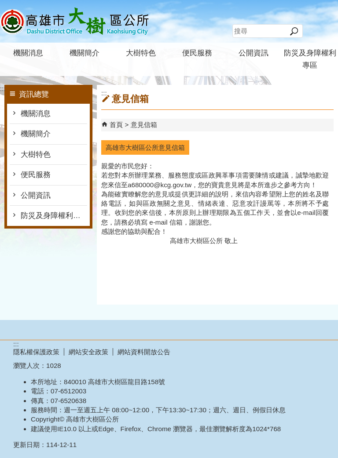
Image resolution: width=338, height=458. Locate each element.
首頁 (116, 124)
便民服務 (197, 53)
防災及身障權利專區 (310, 59)
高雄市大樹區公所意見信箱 (145, 147)
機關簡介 (84, 53)
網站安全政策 (88, 352)
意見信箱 (144, 124)
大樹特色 (141, 53)
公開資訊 (253, 53)
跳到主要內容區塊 (4, 4)
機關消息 (28, 53)
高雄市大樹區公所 (74, 21)
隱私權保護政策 (36, 352)
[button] (293, 31)
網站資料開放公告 (144, 352)
